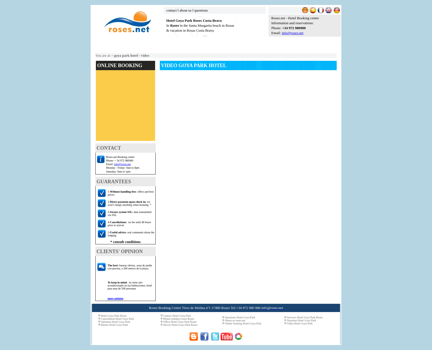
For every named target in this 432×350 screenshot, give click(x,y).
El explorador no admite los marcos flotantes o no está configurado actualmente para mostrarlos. (125, 107)
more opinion (115, 298)
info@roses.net (293, 33)
